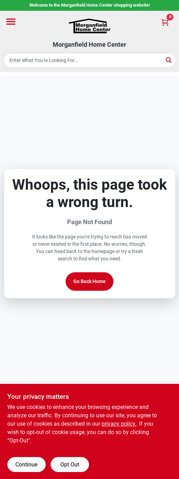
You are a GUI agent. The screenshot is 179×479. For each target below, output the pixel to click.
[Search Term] (90, 60)
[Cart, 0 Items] (165, 22)
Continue (26, 464)
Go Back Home (89, 281)
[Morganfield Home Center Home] (90, 26)
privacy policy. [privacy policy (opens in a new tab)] (119, 423)
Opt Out (69, 464)
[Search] (169, 60)
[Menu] (10, 21)
